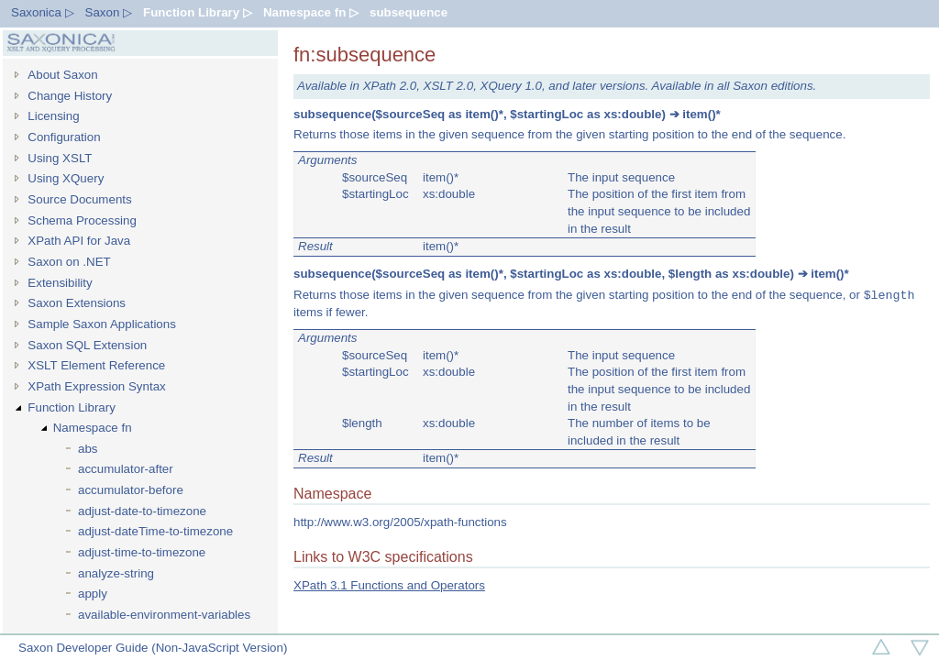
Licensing (53, 116)
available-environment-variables (164, 615)
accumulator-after (125, 469)
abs (88, 449)
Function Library (72, 407)
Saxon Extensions (77, 303)
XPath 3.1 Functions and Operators (389, 585)
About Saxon (62, 75)
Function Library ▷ (197, 12)
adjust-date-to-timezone (142, 511)
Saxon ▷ (109, 12)
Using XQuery (66, 178)
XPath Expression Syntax (96, 386)
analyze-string (116, 573)
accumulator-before (130, 490)
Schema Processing (82, 220)
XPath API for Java (79, 241)
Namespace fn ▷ (311, 12)
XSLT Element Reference (96, 365)
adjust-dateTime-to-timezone (155, 531)
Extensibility (60, 283)
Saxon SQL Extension (87, 345)
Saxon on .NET (69, 262)
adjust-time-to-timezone (141, 552)
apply (92, 593)
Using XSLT (60, 158)
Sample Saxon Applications (102, 324)
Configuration (64, 137)
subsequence (408, 12)
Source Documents (79, 199)
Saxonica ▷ (42, 12)
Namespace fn (92, 427)
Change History (70, 96)
